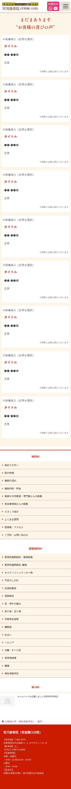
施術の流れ (10, 480)
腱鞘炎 (8, 627)
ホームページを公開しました (38, 696)
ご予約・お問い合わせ (16, 535)
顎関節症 (9, 596)
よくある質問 (12, 519)
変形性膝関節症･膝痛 (16, 564)
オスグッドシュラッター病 (19, 572)
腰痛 (7, 665)
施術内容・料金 (13, 488)
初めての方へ (12, 465)
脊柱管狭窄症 (12, 673)
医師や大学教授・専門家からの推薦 (23, 496)
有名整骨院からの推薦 (16, 504)
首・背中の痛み (13, 603)
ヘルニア (9, 642)
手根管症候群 (12, 619)
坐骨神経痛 (10, 658)
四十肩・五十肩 (13, 611)
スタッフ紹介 (12, 511)
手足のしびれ (12, 580)
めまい (8, 634)
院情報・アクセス (14, 527)
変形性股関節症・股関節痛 (19, 557)
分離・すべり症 (13, 650)
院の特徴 (9, 472)
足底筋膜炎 (10, 588)
